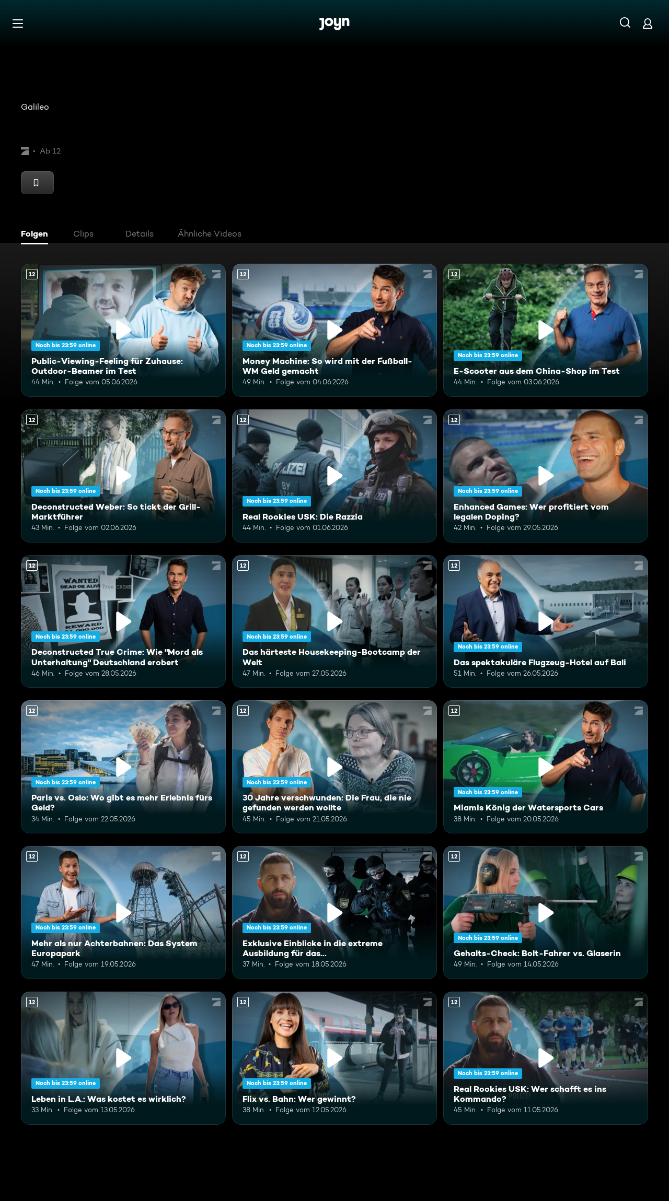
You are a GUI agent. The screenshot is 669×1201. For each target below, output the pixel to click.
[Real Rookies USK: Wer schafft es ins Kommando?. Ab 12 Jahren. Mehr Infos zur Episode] (545, 1058)
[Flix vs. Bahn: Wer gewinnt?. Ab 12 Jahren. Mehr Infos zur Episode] (334, 1058)
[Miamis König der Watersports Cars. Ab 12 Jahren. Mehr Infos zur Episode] (545, 766)
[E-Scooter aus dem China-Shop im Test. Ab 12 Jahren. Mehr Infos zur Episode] (545, 330)
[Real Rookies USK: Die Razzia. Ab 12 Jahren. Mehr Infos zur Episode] (334, 476)
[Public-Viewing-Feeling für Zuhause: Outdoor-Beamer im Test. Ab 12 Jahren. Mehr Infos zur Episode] (123, 330)
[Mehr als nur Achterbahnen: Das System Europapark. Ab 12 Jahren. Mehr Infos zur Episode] (123, 912)
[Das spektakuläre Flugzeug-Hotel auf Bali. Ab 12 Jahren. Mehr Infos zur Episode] (545, 621)
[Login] (647, 23)
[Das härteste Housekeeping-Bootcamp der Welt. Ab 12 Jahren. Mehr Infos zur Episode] (334, 621)
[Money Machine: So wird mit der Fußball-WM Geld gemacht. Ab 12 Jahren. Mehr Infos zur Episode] (334, 330)
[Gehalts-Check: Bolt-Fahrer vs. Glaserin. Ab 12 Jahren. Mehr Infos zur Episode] (545, 912)
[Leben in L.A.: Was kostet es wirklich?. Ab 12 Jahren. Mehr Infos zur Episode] (123, 1058)
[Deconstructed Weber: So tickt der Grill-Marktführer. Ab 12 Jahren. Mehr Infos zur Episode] (123, 476)
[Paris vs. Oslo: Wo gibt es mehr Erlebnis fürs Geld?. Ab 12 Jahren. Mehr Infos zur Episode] (123, 766)
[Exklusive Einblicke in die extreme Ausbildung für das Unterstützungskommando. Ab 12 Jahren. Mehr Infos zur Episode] (334, 912)
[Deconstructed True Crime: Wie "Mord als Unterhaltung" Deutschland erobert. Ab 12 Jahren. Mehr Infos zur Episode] (123, 621)
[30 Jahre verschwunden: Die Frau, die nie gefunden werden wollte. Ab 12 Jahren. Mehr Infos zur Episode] (334, 766)
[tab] (37, 235)
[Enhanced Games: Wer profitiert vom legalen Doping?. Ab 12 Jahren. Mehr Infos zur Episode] (545, 476)
